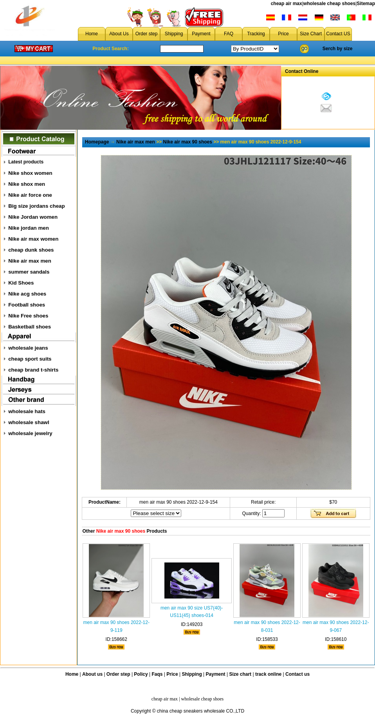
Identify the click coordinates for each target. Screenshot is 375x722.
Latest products (25, 162)
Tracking (256, 33)
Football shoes (26, 305)
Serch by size (338, 48)
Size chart (240, 674)
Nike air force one (30, 195)
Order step (146, 33)
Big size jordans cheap (36, 206)
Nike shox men (26, 184)
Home (91, 33)
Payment (201, 33)
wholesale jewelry (30, 433)
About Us (118, 33)
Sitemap (366, 3)
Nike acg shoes (27, 294)
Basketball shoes (29, 327)
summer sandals (28, 272)
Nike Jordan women (33, 217)
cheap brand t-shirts (33, 370)
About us (92, 674)
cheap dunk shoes (31, 250)
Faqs (157, 674)
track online (268, 674)
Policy (141, 674)
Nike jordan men (28, 228)
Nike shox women (30, 173)
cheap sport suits (29, 359)
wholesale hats (26, 411)
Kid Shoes (21, 283)
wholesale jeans (28, 348)
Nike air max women (33, 239)
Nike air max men (29, 261)
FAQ (228, 33)
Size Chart (311, 33)
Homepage (97, 142)
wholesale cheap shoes (329, 3)
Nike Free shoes (28, 316)
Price (283, 33)
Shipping (174, 33)
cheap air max (286, 3)
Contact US (338, 33)
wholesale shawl (28, 422)
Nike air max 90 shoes (187, 142)
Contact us (297, 674)
